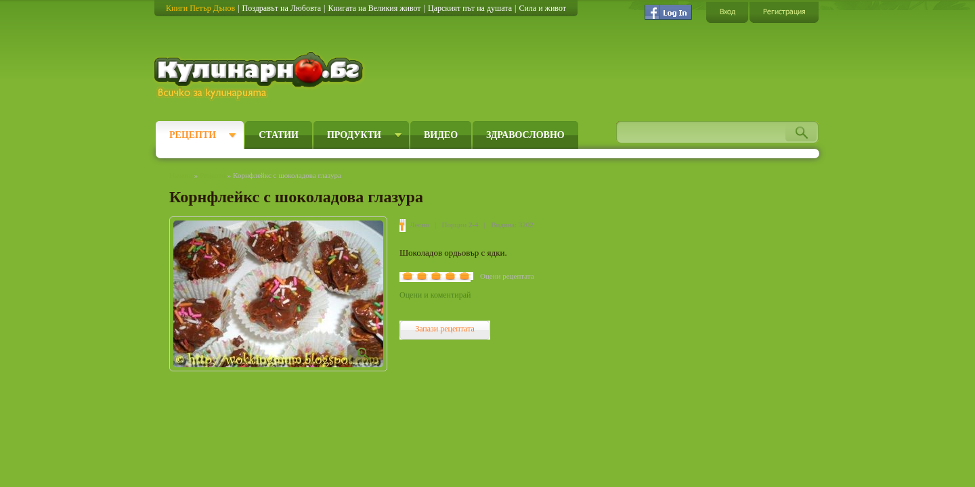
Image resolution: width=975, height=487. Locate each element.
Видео (441, 135)
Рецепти (192, 135)
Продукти (354, 135)
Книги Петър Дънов (200, 8)
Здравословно (525, 135)
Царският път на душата (470, 8)
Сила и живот (542, 8)
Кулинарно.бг (260, 75)
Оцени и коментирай (435, 295)
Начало (180, 175)
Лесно (419, 225)
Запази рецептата (445, 328)
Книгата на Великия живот (374, 8)
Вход (727, 12)
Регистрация (784, 12)
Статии (279, 135)
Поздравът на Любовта (281, 8)
